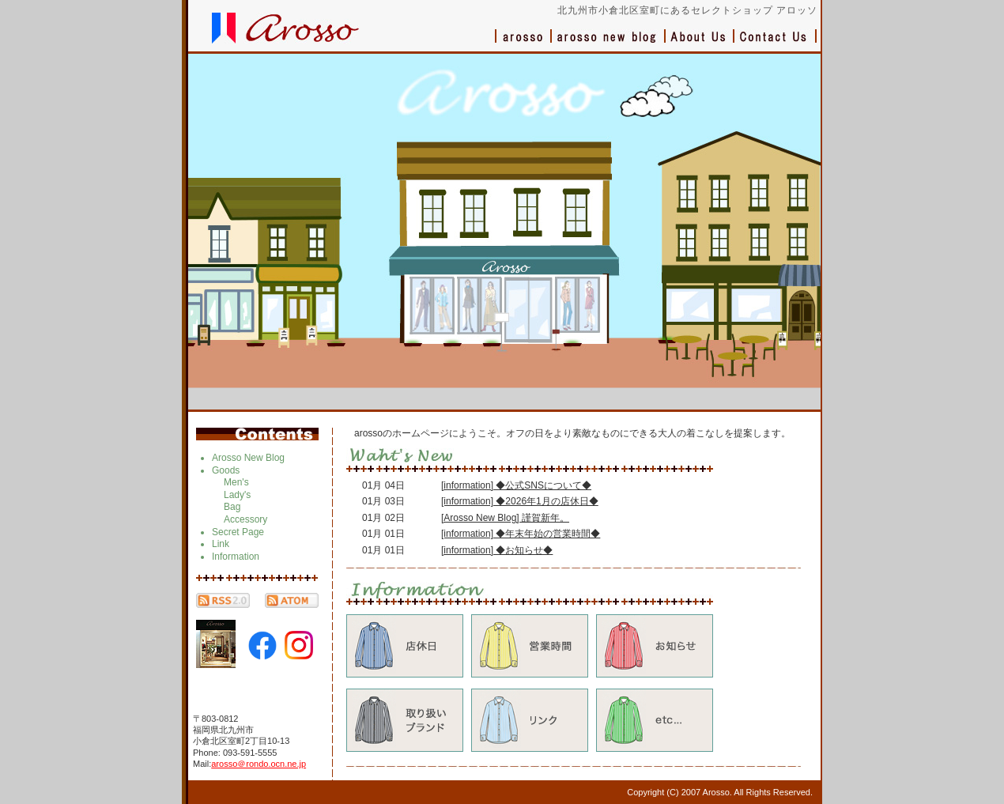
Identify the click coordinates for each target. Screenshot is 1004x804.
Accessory (245, 519)
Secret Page (238, 532)
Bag (232, 506)
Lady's (237, 494)
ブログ (609, 44)
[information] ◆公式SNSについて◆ (516, 485)
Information (235, 556)
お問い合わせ (775, 44)
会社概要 (700, 44)
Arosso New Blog (248, 457)
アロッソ (523, 44)
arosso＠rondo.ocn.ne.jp (258, 763)
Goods (226, 470)
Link (220, 543)
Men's (236, 482)
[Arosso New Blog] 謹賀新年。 (505, 517)
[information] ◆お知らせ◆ (497, 550)
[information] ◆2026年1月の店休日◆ (519, 501)
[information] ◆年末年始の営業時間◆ (520, 533)
